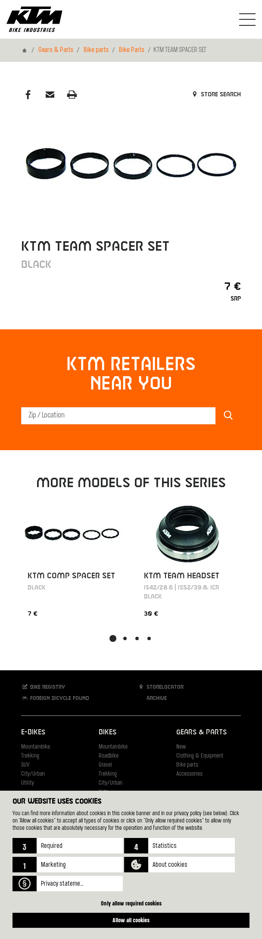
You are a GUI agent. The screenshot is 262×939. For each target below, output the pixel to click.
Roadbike (109, 756)
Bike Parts (131, 50)
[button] (67, 845)
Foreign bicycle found (55, 698)
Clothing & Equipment (199, 756)
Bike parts (96, 50)
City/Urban (33, 774)
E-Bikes (33, 732)
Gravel (105, 765)
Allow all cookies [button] (131, 920)
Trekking (30, 756)
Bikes (107, 732)
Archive (152, 698)
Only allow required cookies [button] (131, 903)
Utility (27, 783)
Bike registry (43, 686)
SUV (25, 765)
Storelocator (160, 686)
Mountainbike (35, 747)
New (181, 747)
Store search (215, 94)
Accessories (189, 774)
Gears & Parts (55, 50)
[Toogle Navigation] (247, 19)
